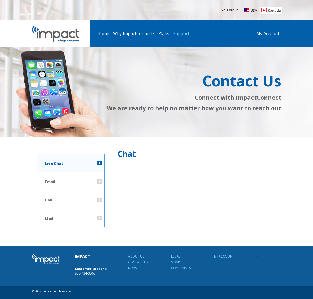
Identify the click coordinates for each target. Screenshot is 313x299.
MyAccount (224, 256)
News (132, 268)
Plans (163, 33)
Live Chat (54, 163)
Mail (49, 218)
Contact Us (138, 262)
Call (48, 200)
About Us (136, 256)
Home (103, 33)
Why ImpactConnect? (134, 33)
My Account (267, 33)
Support (181, 33)
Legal (175, 256)
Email (50, 181)
